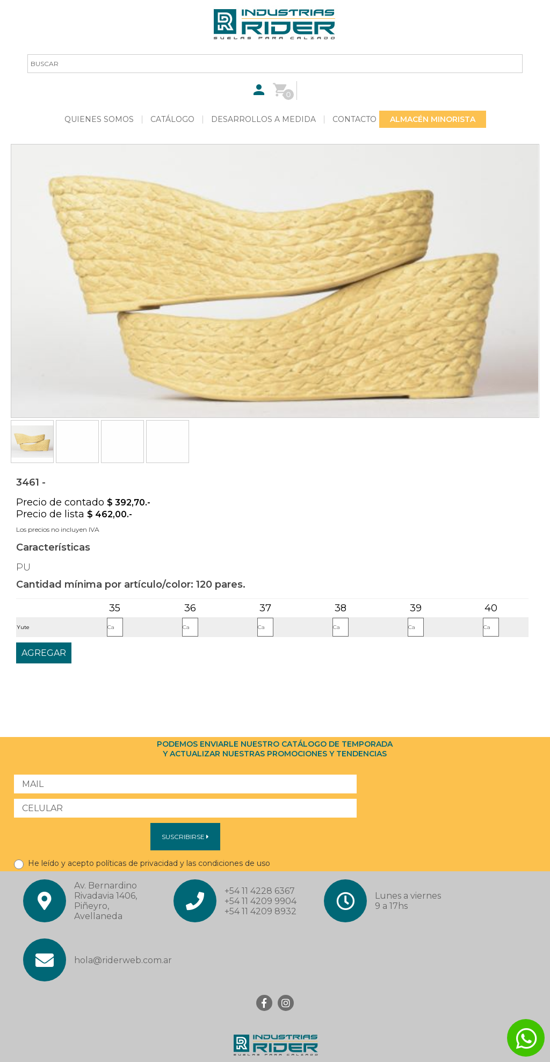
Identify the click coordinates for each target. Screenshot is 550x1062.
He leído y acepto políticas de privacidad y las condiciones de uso (142, 863)
